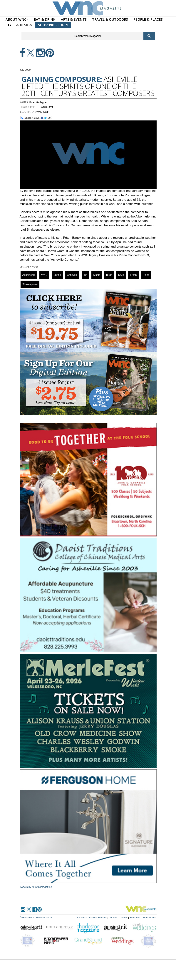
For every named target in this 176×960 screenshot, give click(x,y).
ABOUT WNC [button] (17, 19)
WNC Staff (47, 107)
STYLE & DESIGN (19, 25)
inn (85, 274)
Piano (146, 274)
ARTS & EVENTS (74, 19)
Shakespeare (30, 284)
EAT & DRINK (44, 19)
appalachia (28, 274)
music (96, 274)
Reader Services (98, 917)
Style (121, 274)
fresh (133, 274)
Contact (113, 917)
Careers (123, 917)
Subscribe (135, 917)
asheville (72, 274)
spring (57, 274)
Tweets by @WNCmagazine (36, 886)
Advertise (82, 917)
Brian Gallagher (38, 102)
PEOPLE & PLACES (148, 19)
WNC (44, 274)
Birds (109, 274)
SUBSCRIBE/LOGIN (53, 25)
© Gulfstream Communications (36, 917)
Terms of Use (149, 917)
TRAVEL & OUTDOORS (110, 19)
